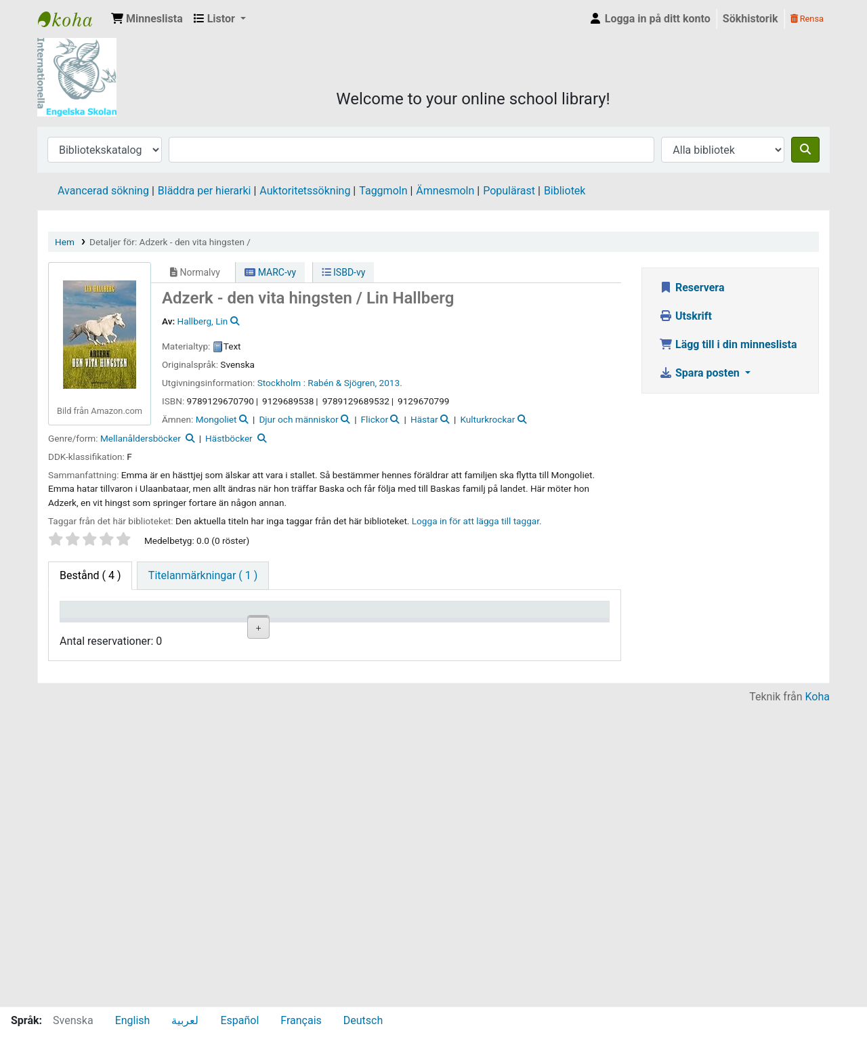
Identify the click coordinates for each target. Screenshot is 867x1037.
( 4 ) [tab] (90, 575)
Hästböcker (229, 438)
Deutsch (363, 1020)
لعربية (184, 1020)
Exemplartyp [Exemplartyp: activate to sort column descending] (95, 629)
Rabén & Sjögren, (342, 382)
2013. (390, 382)
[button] (147, 19)
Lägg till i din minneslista (728, 344)
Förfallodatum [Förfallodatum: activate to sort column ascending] (510, 629)
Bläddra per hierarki (204, 190)
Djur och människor (298, 419)
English (132, 1020)
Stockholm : (281, 382)
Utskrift (685, 316)
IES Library (72, 19)
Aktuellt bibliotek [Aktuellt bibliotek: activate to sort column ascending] (156, 622)
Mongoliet (216, 419)
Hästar (424, 419)
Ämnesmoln (445, 190)
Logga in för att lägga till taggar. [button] (477, 520)
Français (301, 1020)
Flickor (375, 419)
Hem (65, 241)
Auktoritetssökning (304, 190)
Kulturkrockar (487, 419)
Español (239, 1020)
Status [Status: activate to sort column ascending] (426, 629)
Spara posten (700, 372)
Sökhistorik (750, 18)
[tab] (203, 576)
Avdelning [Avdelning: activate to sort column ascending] (227, 629)
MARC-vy (270, 272)
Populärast (509, 190)
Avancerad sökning (103, 190)
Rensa (807, 19)
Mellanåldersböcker (140, 438)
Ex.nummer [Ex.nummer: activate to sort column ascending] (368, 629)
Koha (817, 998)
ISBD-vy (344, 272)
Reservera (692, 287)
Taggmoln (383, 190)
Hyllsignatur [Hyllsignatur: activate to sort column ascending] (300, 629)
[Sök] (805, 150)
